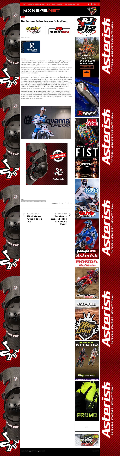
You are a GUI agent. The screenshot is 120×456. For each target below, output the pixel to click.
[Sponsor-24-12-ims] (87, 401)
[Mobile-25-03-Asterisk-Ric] (47, 164)
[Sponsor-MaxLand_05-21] (87, 320)
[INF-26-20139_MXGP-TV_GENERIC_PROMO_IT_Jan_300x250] (87, 168)
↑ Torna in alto (95, 451)
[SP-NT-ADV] (87, 440)
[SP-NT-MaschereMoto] (59, 30)
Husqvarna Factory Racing (28, 201)
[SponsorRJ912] (87, 26)
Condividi (23, 59)
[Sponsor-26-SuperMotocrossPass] (87, 360)
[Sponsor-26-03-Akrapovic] (87, 97)
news (23, 17)
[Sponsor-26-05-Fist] (87, 137)
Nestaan (43, 201)
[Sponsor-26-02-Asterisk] (87, 239)
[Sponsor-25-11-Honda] (87, 279)
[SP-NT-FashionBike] (33, 30)
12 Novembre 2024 (25, 37)
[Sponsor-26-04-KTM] (87, 56)
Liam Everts (38, 201)
